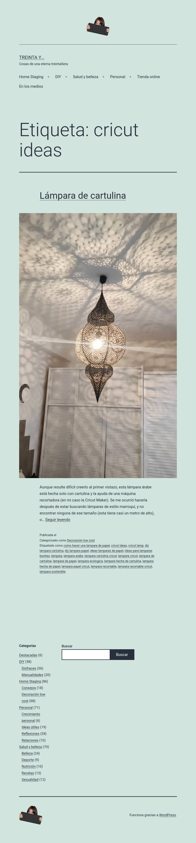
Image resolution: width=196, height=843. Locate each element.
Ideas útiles (30, 727)
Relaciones (30, 740)
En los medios (31, 86)
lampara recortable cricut (135, 566)
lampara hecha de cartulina (122, 561)
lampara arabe (73, 556)
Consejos (29, 688)
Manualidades (32, 675)
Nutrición (29, 766)
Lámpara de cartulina (83, 195)
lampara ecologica (90, 561)
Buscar (67, 646)
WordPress (167, 815)
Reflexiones (30, 734)
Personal (117, 76)
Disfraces (29, 668)
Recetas (28, 773)
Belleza (27, 753)
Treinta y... (31, 57)
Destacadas (28, 655)
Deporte (28, 760)
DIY (58, 76)
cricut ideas (119, 545)
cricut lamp (136, 545)
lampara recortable (103, 566)
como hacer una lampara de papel (87, 545)
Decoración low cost (81, 540)
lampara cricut (128, 556)
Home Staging (31, 76)
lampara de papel (64, 561)
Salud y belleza (85, 76)
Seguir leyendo (57, 519)
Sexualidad (30, 780)
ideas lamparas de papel (106, 551)
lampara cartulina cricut (101, 556)
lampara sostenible (53, 571)
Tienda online (148, 76)
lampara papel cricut (75, 566)
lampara (56, 556)
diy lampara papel (77, 551)
